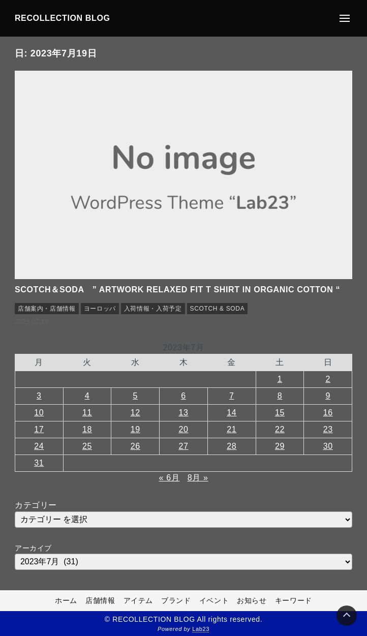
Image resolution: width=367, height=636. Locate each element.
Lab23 (200, 629)
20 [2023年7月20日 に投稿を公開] (183, 429)
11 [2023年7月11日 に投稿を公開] (87, 412)
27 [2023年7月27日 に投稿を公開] (183, 446)
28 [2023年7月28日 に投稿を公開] (231, 446)
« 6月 (169, 477)
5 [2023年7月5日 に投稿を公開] (135, 395)
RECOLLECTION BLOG (62, 18)
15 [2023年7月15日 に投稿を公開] (280, 412)
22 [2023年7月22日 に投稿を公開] (280, 429)
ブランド (176, 600)
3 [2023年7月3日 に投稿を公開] (39, 395)
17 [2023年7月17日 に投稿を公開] (39, 429)
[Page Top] (347, 615)
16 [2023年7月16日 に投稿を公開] (328, 412)
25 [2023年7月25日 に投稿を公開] (87, 446)
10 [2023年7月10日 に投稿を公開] (39, 412)
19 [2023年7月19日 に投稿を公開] (135, 429)
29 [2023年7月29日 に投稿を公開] (280, 446)
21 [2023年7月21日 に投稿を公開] (231, 429)
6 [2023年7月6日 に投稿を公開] (183, 395)
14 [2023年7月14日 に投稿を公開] (231, 412)
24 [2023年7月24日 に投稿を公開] (39, 446)
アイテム (139, 600)
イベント (214, 600)
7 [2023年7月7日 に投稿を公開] (231, 395)
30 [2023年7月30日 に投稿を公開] (328, 446)
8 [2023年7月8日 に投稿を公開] (280, 395)
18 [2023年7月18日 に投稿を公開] (87, 429)
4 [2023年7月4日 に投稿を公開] (87, 395)
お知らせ (252, 600)
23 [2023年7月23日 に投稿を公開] (328, 429)
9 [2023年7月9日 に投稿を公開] (327, 395)
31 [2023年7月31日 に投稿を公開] (39, 463)
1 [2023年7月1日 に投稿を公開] (280, 379)
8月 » (198, 477)
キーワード (293, 600)
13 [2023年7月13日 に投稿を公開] (183, 412)
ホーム (66, 600)
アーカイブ (33, 548)
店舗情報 (100, 600)
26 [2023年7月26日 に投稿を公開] (135, 446)
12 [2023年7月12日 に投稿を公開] (135, 412)
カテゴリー (36, 505)
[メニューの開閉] (344, 18)
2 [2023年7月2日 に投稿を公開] (327, 379)
